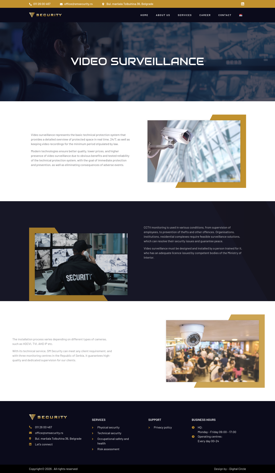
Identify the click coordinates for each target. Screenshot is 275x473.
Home (144, 15)
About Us (163, 15)
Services (185, 15)
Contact (225, 15)
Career (205, 15)
